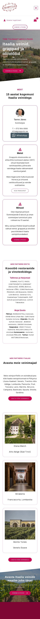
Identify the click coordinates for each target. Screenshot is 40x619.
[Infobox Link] (20, 435)
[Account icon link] (12, 20)
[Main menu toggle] (36, 8)
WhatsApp (22, 135)
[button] (20, 27)
